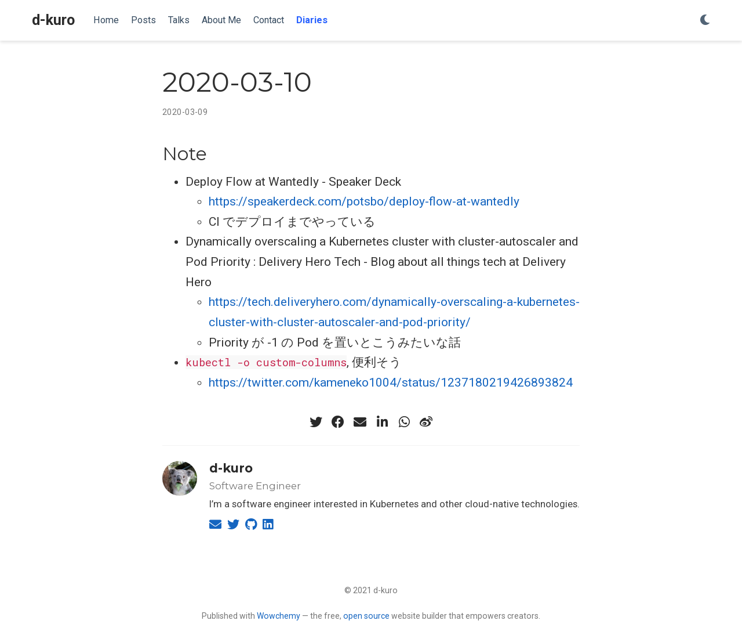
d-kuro (53, 20)
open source (366, 615)
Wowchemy (278, 615)
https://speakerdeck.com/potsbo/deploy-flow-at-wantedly (364, 201)
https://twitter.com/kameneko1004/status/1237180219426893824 (391, 382)
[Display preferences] (705, 20)
